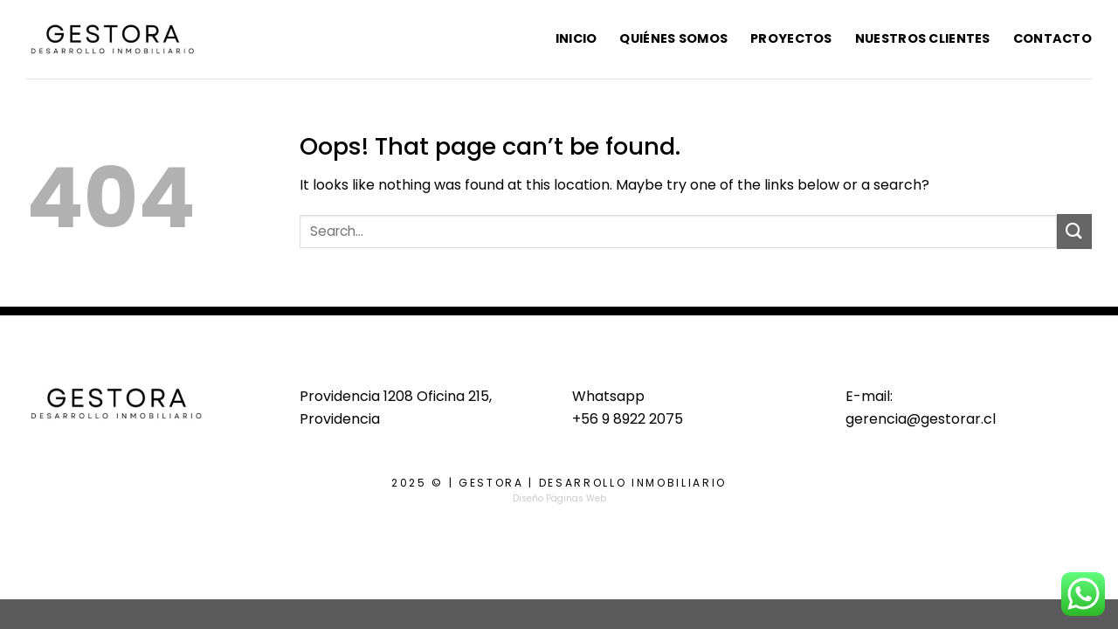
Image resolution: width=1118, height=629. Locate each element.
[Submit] (1074, 231)
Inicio (576, 38)
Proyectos (791, 38)
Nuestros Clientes (922, 38)
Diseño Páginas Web (559, 498)
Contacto (1052, 38)
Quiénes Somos (673, 38)
